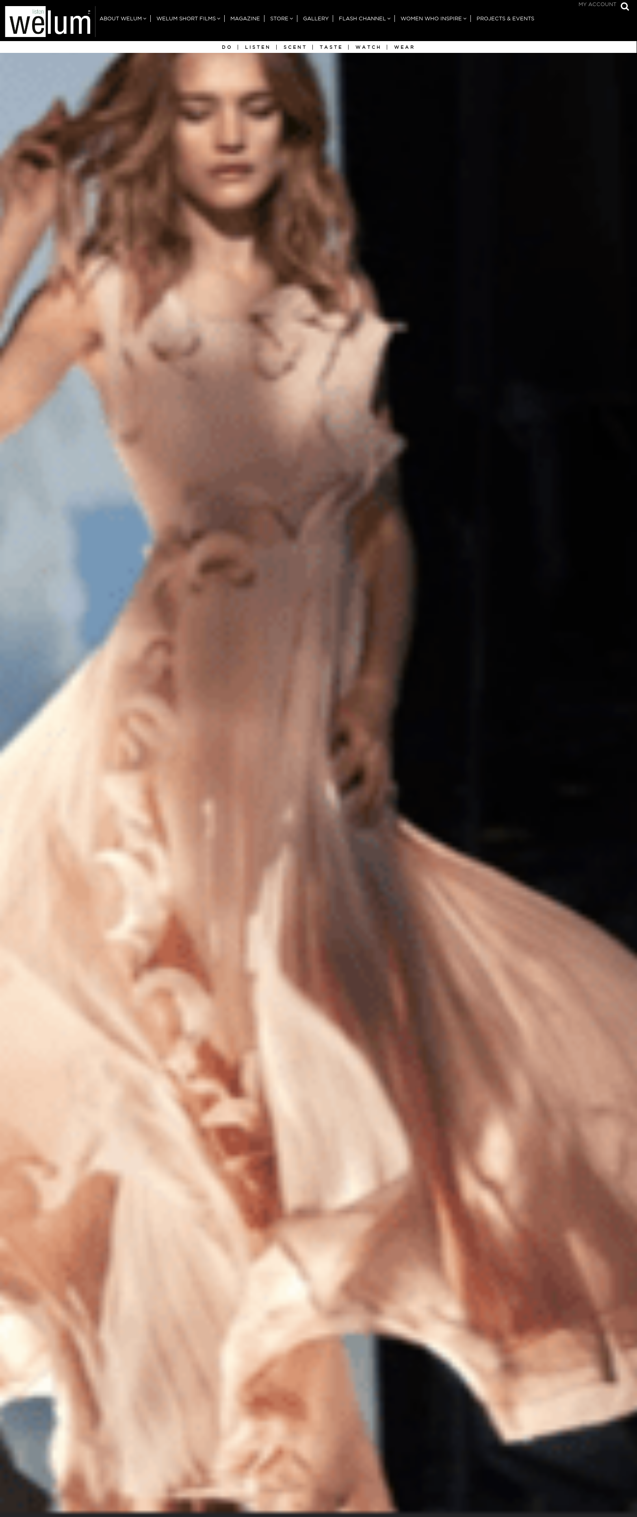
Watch (368, 47)
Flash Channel (362, 18)
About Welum (121, 18)
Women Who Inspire (431, 18)
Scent (295, 47)
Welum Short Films (186, 18)
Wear (404, 47)
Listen (258, 47)
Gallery (316, 18)
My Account (597, 4)
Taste (331, 47)
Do (227, 47)
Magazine (245, 18)
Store (279, 18)
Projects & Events (505, 18)
